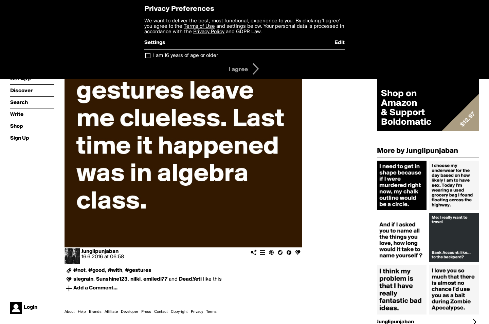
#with (115, 270)
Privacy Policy (208, 32)
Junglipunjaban (100, 251)
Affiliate (111, 312)
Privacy (197, 312)
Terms (211, 312)
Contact (161, 312)
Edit (339, 42)
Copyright (179, 312)
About (70, 312)
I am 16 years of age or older (185, 55)
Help (82, 312)
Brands (95, 312)
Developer (129, 312)
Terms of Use (199, 26)
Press (146, 312)
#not (79, 270)
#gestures (138, 270)
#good (96, 270)
